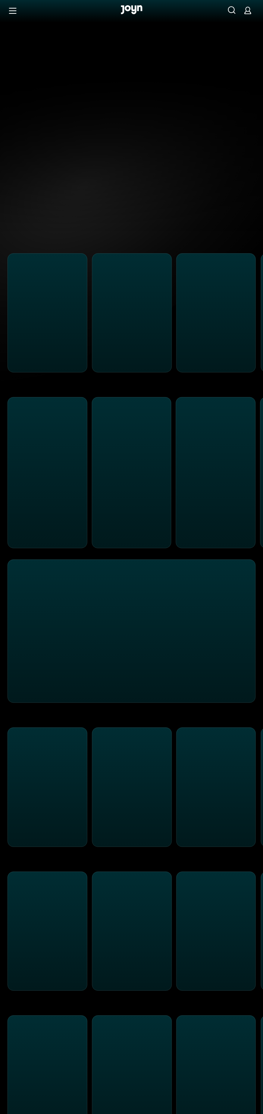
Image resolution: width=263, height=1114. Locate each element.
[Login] (247, 10)
